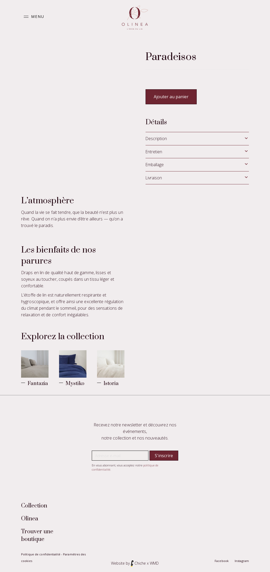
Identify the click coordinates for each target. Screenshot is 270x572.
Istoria (111, 383)
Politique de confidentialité (40, 554)
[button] (32, 17)
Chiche (140, 563)
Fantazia (38, 383)
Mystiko (75, 383)
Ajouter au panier (171, 97)
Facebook (222, 561)
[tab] (197, 138)
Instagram (242, 561)
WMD (154, 563)
